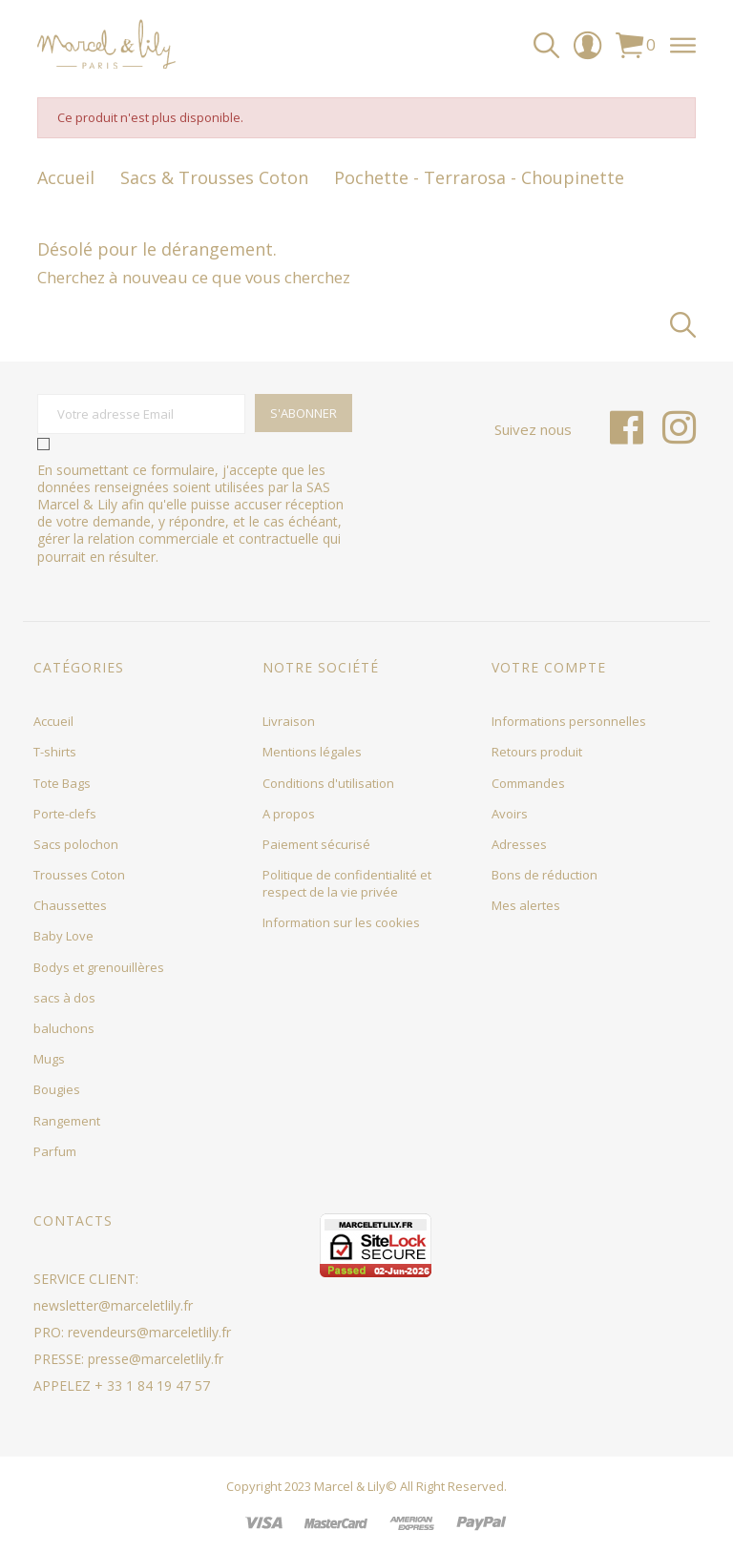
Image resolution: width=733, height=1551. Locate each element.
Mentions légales (312, 751)
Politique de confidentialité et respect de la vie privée (346, 883)
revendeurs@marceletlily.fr (149, 1332)
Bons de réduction (544, 874)
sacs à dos (64, 997)
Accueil (53, 721)
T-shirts (54, 751)
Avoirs (510, 813)
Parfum (54, 1151)
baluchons (63, 1028)
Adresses (519, 844)
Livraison (288, 721)
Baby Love (63, 935)
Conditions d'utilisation (328, 783)
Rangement (66, 1120)
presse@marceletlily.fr (155, 1359)
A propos (288, 813)
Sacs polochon (75, 844)
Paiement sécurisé (316, 844)
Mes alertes (526, 905)
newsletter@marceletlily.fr (113, 1305)
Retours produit (537, 751)
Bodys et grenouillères (98, 967)
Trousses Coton (79, 874)
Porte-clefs (64, 813)
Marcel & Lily (350, 1486)
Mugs (49, 1058)
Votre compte (549, 667)
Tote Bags (62, 783)
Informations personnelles (569, 721)
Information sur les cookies (341, 922)
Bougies (56, 1089)
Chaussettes (70, 905)
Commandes (528, 783)
